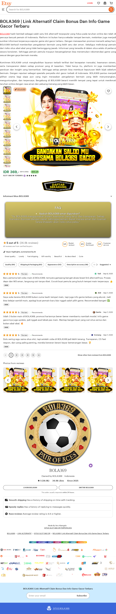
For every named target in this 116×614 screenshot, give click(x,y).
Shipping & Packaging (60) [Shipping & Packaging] (31, 265)
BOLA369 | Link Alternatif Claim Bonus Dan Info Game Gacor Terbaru (81, 533)
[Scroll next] (97, 264)
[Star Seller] (24, 175)
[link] (5, 355)
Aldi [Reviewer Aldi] (99, 293)
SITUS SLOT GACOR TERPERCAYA (58, 528)
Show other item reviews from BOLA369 (94, 355)
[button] (90, 465)
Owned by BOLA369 (52, 476)
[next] (108, 380)
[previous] (8, 380)
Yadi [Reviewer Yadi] (99, 274)
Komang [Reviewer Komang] (97, 335)
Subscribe (82, 595)
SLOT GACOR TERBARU (13, 176)
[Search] (111, 9)
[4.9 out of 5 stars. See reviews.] (31, 175)
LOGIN (90, 3)
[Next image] (108, 127)
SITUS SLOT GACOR (42, 533)
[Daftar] (86, 487)
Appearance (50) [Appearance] (54, 265)
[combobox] (57, 9)
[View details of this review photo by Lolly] (16, 380)
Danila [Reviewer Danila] (98, 312)
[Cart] (111, 3)
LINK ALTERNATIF (24, 533)
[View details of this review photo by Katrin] (100, 380)
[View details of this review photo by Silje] (72, 380)
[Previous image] (16, 127)
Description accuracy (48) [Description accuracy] (77, 265)
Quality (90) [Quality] (10, 265)
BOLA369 (5, 34)
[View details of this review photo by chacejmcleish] (44, 380)
